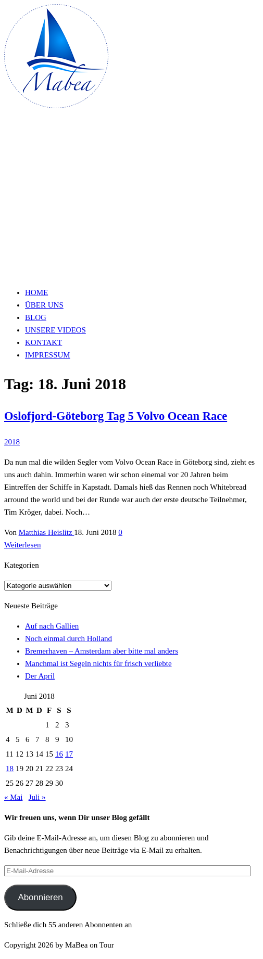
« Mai (13, 797)
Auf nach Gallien (52, 626)
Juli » (37, 797)
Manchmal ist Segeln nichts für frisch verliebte (98, 663)
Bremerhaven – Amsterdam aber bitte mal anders (101, 651)
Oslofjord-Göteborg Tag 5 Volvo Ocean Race (115, 416)
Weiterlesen (22, 545)
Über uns (44, 305)
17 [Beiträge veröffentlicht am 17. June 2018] (69, 754)
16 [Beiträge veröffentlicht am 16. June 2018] (59, 754)
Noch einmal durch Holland (68, 638)
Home (36, 292)
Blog (35, 317)
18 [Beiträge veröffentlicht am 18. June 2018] (10, 768)
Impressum (47, 355)
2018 (12, 442)
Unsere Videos (55, 330)
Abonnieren (40, 897)
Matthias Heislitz (46, 532)
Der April (40, 676)
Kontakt (43, 342)
